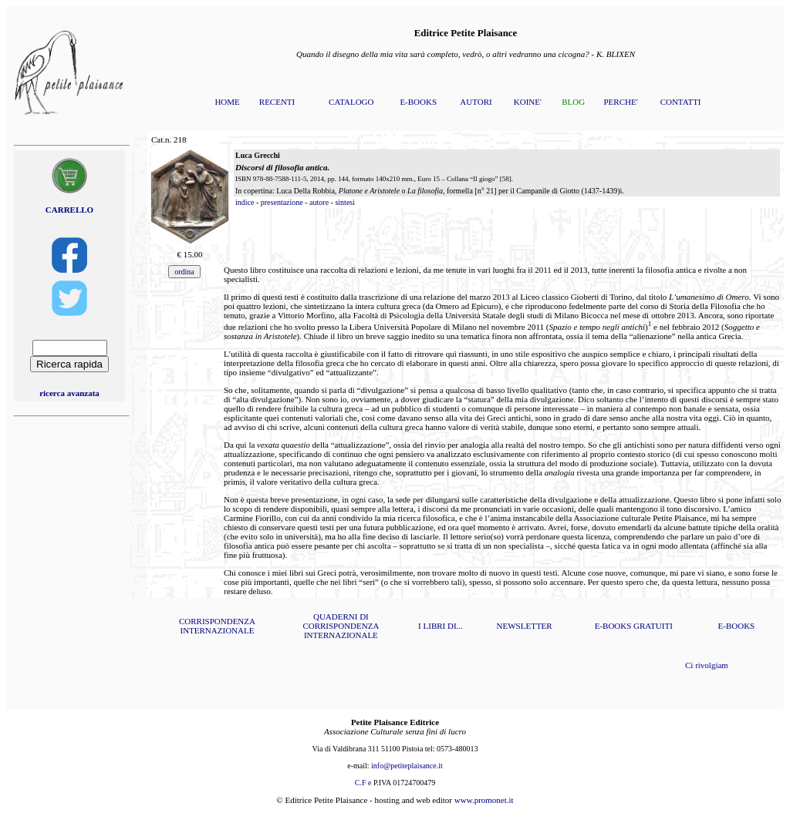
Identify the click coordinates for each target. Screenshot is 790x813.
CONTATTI (680, 101)
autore (319, 202)
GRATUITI (653, 625)
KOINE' (528, 101)
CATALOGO (351, 101)
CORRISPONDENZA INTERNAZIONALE (217, 625)
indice (244, 202)
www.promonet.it (484, 800)
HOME (226, 101)
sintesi (345, 202)
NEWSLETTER (524, 625)
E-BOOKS (418, 101)
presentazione (282, 202)
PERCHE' (620, 101)
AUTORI (475, 101)
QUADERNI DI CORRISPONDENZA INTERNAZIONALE (340, 626)
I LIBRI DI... (440, 625)
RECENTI (277, 101)
